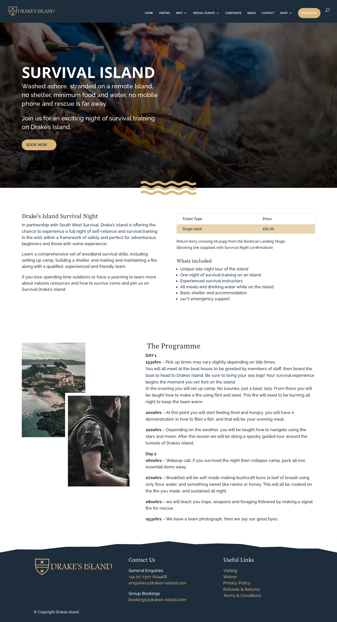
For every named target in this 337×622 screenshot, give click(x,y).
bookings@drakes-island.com (157, 599)
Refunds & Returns (241, 589)
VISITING (164, 13)
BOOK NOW (309, 13)
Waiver (230, 576)
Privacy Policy (236, 582)
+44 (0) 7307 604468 (148, 576)
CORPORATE (233, 13)
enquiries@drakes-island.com (157, 582)
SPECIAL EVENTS (204, 13)
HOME (149, 13)
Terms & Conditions (242, 595)
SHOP (283, 13)
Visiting (230, 570)
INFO (179, 13)
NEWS (251, 13)
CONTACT (268, 13)
